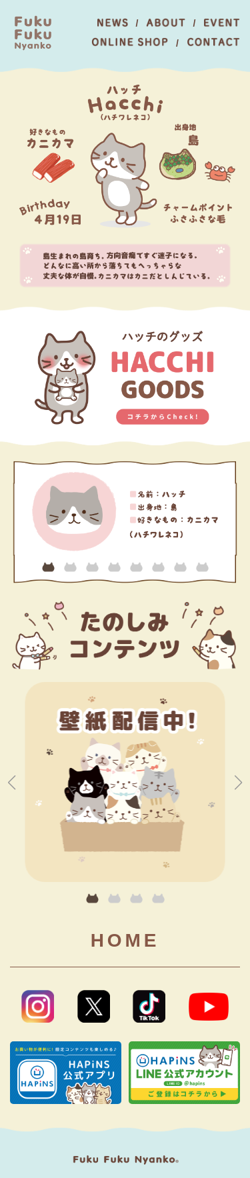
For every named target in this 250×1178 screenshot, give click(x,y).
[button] (48, 567)
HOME (125, 940)
